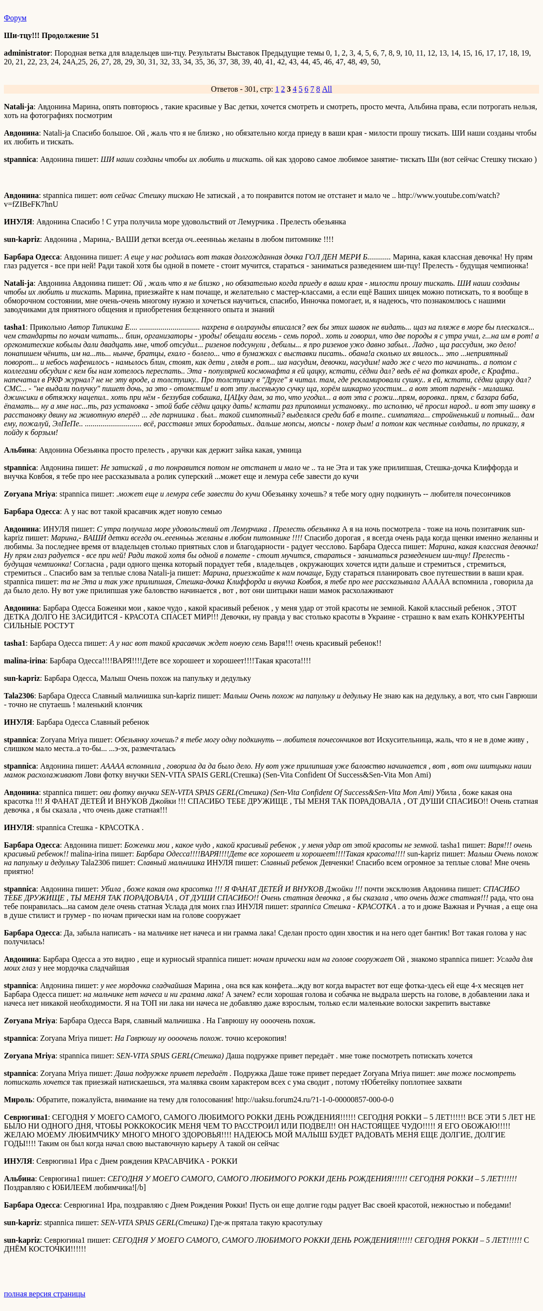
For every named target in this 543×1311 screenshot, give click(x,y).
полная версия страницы (44, 1294)
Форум (15, 18)
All (327, 89)
